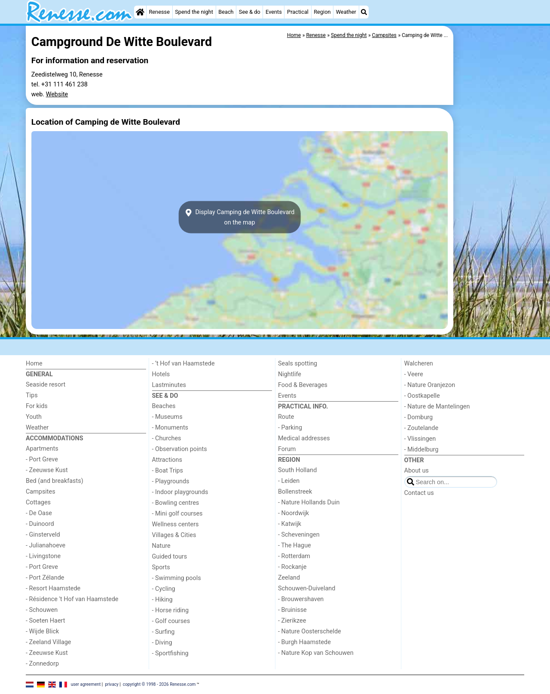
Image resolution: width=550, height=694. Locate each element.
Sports (161, 567)
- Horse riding (170, 610)
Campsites (40, 491)
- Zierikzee (292, 620)
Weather (346, 12)
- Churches (166, 438)
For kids (37, 406)
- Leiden (288, 481)
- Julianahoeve (45, 545)
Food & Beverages (302, 385)
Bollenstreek (295, 491)
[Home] (140, 12)
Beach (225, 12)
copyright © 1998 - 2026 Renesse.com (159, 684)
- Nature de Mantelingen (437, 406)
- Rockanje (292, 567)
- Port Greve (42, 459)
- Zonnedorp (42, 663)
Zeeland (289, 577)
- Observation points (179, 449)
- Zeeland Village (48, 642)
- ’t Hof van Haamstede (183, 363)
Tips (32, 395)
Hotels (161, 374)
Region (322, 12)
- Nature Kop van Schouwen (316, 653)
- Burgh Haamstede (304, 642)
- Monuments (170, 427)
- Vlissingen (420, 438)
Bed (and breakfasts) (54, 481)
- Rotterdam (294, 556)
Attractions (167, 460)
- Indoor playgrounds (180, 492)
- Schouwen (42, 610)
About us (416, 470)
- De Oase (39, 513)
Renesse (159, 12)
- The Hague (294, 545)
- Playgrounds (170, 481)
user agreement (86, 684)
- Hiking (162, 599)
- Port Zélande (45, 577)
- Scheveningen (299, 534)
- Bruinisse (292, 610)
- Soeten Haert (45, 620)
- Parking (290, 427)
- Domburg (418, 417)
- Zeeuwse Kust (47, 470)
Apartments (42, 448)
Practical (298, 12)
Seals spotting (297, 363)
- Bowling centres (175, 503)
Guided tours (169, 556)
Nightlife (289, 374)
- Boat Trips (167, 470)
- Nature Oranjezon (429, 385)
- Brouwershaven (301, 599)
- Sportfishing (170, 653)
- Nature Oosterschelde (309, 631)
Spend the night (194, 12)
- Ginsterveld (43, 534)
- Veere (413, 374)
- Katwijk (289, 524)
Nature (161, 546)
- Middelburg (421, 449)
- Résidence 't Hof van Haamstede (72, 599)
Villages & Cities (174, 535)
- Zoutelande (421, 428)
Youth (34, 417)
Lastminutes (169, 385)
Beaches (164, 406)
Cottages (38, 502)
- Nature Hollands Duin (308, 502)
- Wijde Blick (42, 631)
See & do (249, 12)
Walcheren (418, 363)
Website (57, 94)
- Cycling (163, 589)
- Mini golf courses (177, 513)
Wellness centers (175, 524)
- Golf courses (171, 621)
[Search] (364, 12)
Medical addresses (304, 438)
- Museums (167, 417)
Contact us (419, 493)
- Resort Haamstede (53, 588)
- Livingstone (43, 556)
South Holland (297, 470)
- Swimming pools (176, 578)
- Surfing (163, 632)
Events (274, 12)
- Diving (162, 642)
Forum (287, 449)
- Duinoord (40, 524)
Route (286, 417)
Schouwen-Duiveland (306, 588)
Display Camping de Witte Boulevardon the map (240, 217)
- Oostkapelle (422, 395)
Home (34, 363)
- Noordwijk (293, 513)
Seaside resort (45, 384)
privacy (112, 684)
